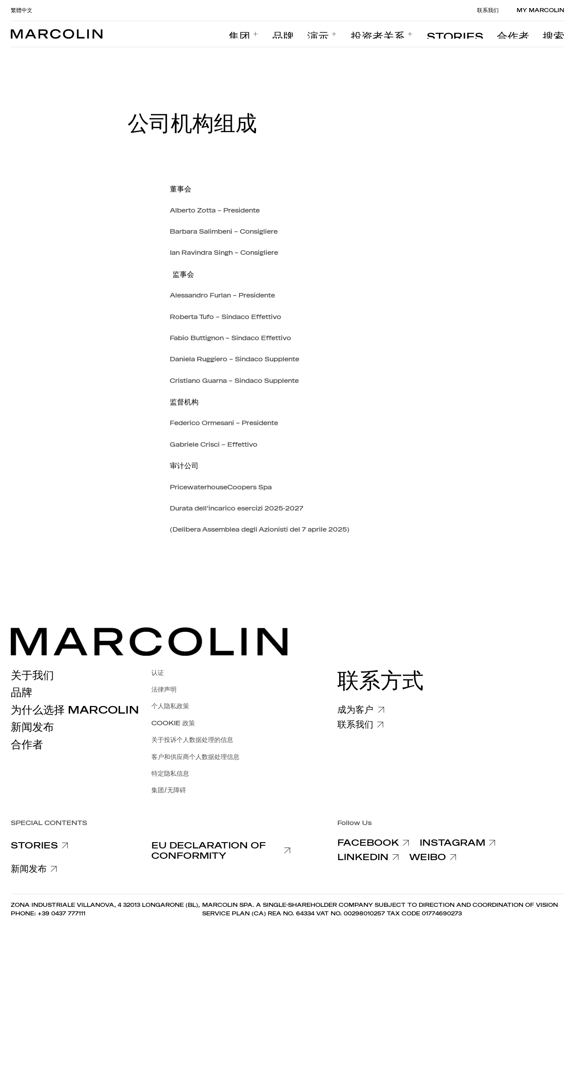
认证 (157, 673)
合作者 (27, 744)
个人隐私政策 (170, 706)
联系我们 (488, 10)
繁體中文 (21, 10)
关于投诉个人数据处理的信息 (192, 740)
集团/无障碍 (168, 790)
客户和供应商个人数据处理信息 (195, 757)
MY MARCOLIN (540, 10)
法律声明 (164, 689)
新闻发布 (32, 727)
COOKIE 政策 (173, 723)
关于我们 (32, 675)
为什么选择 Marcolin (75, 710)
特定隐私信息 (170, 774)
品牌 (21, 692)
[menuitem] (334, 34)
